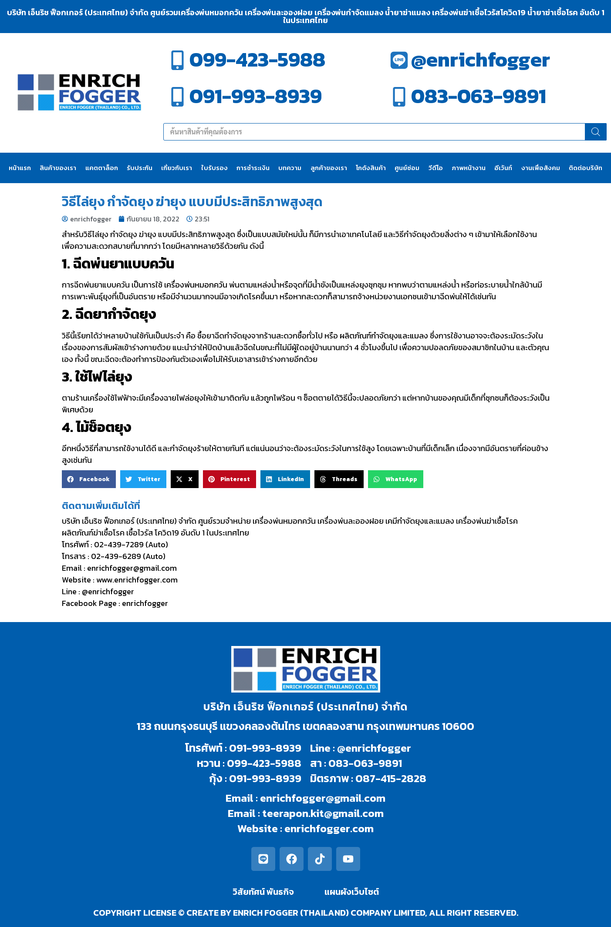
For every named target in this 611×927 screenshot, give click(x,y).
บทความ (289, 168)
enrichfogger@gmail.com (132, 568)
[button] (89, 479)
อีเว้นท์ (503, 168)
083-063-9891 (478, 95)
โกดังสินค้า (371, 168)
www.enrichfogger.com (137, 580)
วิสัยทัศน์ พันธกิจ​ (263, 891)
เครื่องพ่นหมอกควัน (195, 285)
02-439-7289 (119, 544)
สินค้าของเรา (58, 168)
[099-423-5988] (177, 60)
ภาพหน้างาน (469, 168)
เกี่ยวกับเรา (176, 168)
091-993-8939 (255, 95)
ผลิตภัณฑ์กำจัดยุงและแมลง (384, 335)
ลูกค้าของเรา (329, 168)
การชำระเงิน (253, 168)
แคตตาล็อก (101, 168)
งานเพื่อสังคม (540, 168)
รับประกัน (139, 168)
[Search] (596, 132)
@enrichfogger (480, 59)
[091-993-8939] (177, 97)
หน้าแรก (20, 168)
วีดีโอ (436, 168)
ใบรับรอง (214, 168)
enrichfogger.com (329, 828)
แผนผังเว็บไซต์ (351, 891)
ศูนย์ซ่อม (407, 168)
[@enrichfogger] (399, 60)
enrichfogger (145, 603)
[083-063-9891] (399, 97)
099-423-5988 (257, 59)
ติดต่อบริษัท (585, 168)
